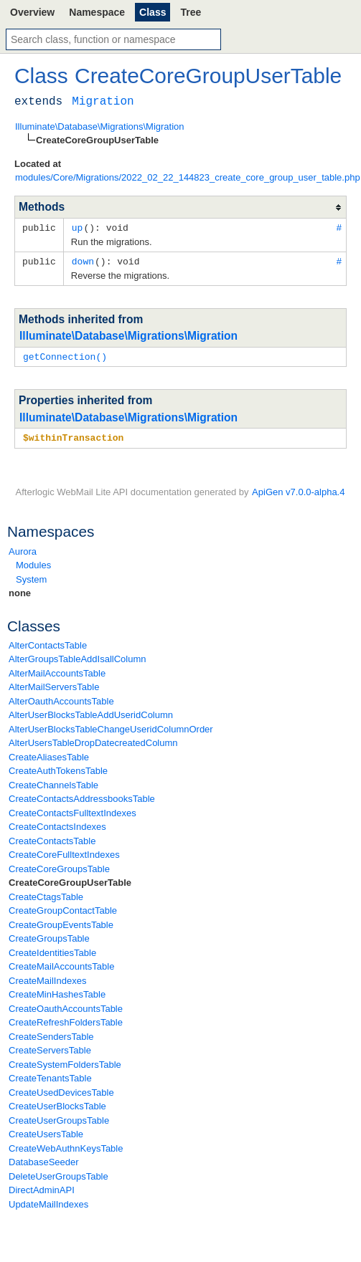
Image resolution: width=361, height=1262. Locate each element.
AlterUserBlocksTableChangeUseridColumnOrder (111, 726)
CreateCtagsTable (46, 894)
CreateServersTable (50, 1047)
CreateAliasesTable (49, 754)
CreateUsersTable (46, 1131)
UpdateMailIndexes (48, 1201)
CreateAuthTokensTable (58, 768)
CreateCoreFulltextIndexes (64, 851)
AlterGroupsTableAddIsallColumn (77, 656)
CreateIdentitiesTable (52, 950)
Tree (190, 12)
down (83, 260)
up (77, 227)
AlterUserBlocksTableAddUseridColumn (91, 712)
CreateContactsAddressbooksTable (82, 795)
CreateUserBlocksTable (57, 1103)
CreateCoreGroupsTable (59, 866)
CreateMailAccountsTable (61, 963)
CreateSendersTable (51, 1033)
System (31, 576)
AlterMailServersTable (54, 684)
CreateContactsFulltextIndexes (72, 810)
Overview (32, 12)
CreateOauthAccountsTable (66, 1005)
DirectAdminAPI (42, 1187)
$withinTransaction (73, 435)
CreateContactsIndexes (57, 823)
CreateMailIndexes (47, 977)
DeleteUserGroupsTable (58, 1173)
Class (152, 12)
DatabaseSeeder (44, 1159)
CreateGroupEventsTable (61, 922)
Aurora (23, 548)
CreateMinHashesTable (57, 991)
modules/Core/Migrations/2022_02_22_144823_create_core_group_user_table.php (187, 177)
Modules (33, 562)
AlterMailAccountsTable (57, 670)
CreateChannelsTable (53, 782)
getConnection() (65, 354)
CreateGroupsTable (49, 935)
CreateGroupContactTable (63, 907)
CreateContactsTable (52, 838)
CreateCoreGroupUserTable (70, 879)
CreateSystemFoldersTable (65, 1061)
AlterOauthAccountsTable (61, 698)
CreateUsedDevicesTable (61, 1089)
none (20, 590)
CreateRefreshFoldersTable (66, 1019)
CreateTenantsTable (50, 1075)
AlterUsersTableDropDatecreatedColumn (93, 740)
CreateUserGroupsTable (59, 1117)
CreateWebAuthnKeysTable (66, 1145)
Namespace (97, 12)
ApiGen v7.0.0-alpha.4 (298, 489)
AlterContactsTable (48, 642)
